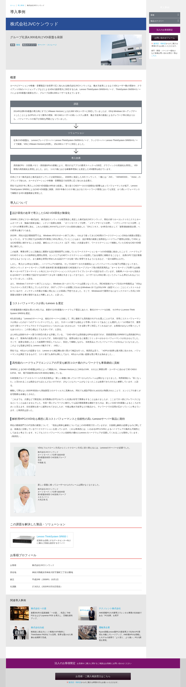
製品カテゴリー (165, 21)
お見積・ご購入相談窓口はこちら (93, 676)
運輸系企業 (104, 627)
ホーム (12, 5)
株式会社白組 (37, 627)
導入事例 (21, 5)
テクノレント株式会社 (110, 608)
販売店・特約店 (160, 44)
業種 (165, 15)
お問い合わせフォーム (164, 38)
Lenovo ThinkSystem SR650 (52, 536)
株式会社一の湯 (38, 608)
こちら (154, 56)
